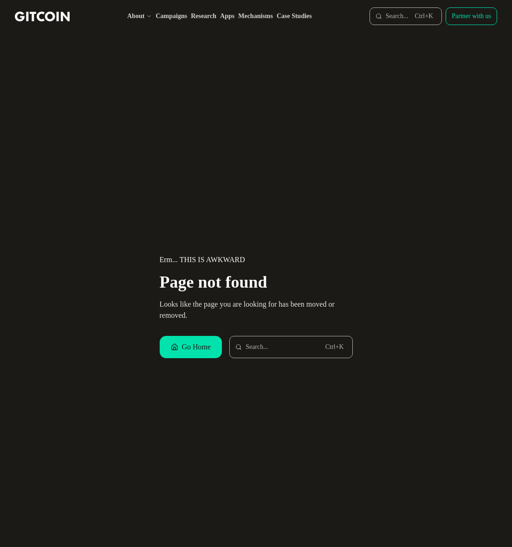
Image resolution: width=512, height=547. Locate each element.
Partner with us (471, 16)
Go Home (191, 347)
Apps (227, 16)
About (139, 16)
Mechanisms (255, 16)
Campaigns (171, 16)
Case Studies (294, 16)
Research (203, 16)
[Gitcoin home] (42, 16)
